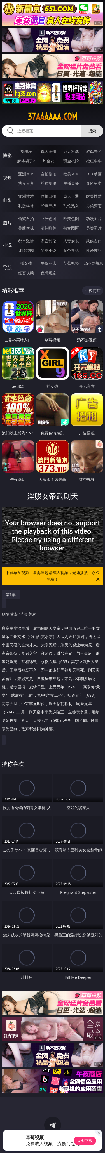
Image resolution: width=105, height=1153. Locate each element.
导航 (7, 267)
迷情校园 (26, 250)
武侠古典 (94, 241)
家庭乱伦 (48, 241)
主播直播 (71, 183)
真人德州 (48, 151)
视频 (7, 178)
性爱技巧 (94, 250)
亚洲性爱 (26, 196)
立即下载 (85, 1140)
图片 (7, 222)
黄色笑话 (71, 250)
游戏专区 (94, 151)
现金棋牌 (71, 161)
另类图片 (94, 228)
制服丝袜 (26, 205)
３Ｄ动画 (94, 173)
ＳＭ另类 (94, 183)
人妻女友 (71, 241)
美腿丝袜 (26, 228)
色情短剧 (48, 272)
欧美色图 (71, 218)
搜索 (92, 130)
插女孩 (26, 263)
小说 (7, 245)
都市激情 (26, 241)
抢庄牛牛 (94, 161)
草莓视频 (71, 263)
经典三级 (48, 205)
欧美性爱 (94, 196)
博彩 (7, 155)
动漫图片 (94, 218)
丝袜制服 (48, 183)
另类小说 (48, 250)
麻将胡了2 (26, 161)
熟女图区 (71, 228)
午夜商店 (48, 263)
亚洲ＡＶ (26, 173)
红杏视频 (26, 272)
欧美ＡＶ (71, 173)
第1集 (11, 594)
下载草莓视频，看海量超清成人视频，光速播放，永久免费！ (53, 576)
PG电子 (25, 151)
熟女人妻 (26, 183)
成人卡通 (71, 196)
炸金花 (48, 161)
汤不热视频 (94, 263)
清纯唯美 (48, 228)
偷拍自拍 (48, 196)
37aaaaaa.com (52, 116)
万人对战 (71, 151)
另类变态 (94, 205)
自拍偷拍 (48, 173)
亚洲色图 (48, 218)
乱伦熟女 (71, 205)
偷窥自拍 (26, 218)
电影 (7, 200)
